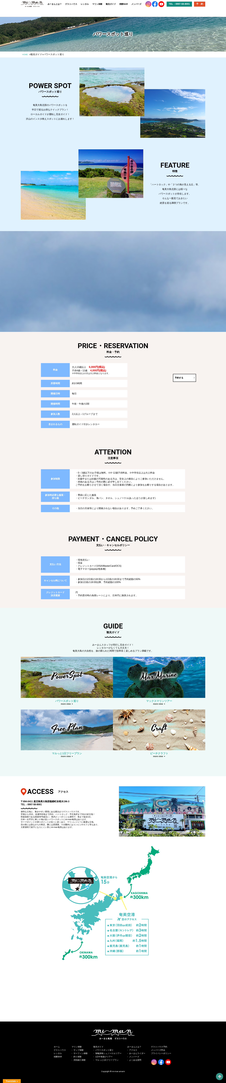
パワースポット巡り (104, 1050)
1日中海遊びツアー (104, 1057)
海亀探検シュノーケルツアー (108, 1053)
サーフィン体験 (81, 1053)
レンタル (85, 6)
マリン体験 (97, 6)
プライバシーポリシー (161, 1053)
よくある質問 (135, 1060)
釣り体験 (78, 1057)
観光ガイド (111, 6)
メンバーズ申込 (158, 1050)
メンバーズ (136, 6)
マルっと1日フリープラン (107, 1060)
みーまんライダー (137, 1053)
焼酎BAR (123, 6)
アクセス (133, 1050)
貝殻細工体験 (80, 1060)
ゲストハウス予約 (159, 1047)
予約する (145, 378)
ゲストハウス (71, 6)
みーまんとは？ (55, 6)
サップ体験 (79, 1050)
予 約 (199, 6)
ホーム (57, 1047)
